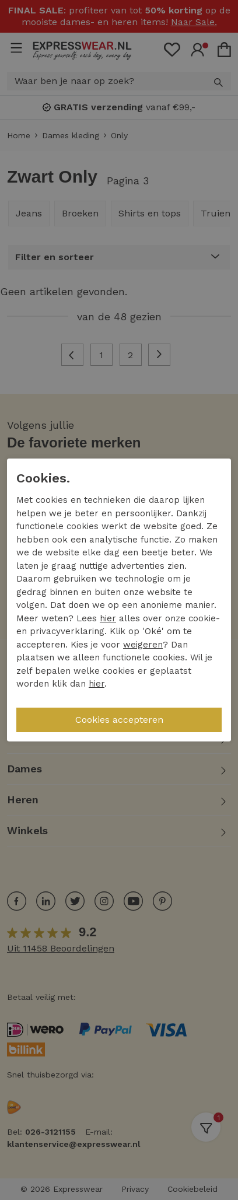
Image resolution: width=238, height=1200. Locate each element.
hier (108, 618)
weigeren (143, 644)
